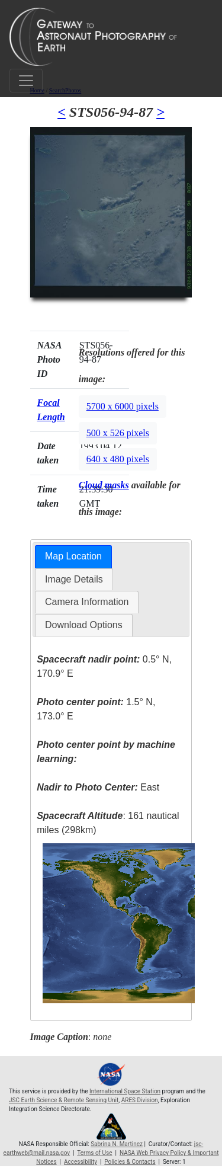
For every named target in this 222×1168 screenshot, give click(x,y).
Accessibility (80, 1162)
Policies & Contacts (129, 1162)
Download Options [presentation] (84, 625)
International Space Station (124, 1091)
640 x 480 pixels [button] (117, 459)
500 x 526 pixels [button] (117, 433)
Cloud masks (104, 485)
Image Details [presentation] (74, 579)
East (98, 787)
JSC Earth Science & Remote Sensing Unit (63, 1100)
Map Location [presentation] (73, 556)
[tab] (73, 556)
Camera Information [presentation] (86, 602)
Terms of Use (94, 1153)
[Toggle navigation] (26, 80)
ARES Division (139, 1100)
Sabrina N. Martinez (117, 1144)
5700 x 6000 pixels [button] (122, 406)
